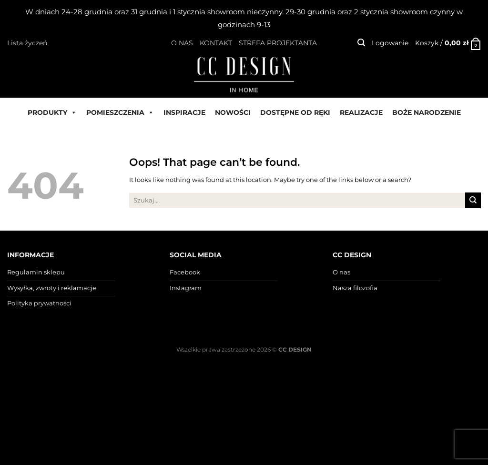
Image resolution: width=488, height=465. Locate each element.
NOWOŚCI (233, 112)
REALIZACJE (361, 112)
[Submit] (473, 200)
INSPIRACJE (184, 112)
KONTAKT (216, 43)
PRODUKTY (52, 112)
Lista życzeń (27, 43)
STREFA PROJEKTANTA (278, 43)
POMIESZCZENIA (120, 112)
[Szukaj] (361, 43)
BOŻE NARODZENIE (426, 112)
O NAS (182, 43)
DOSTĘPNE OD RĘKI (295, 112)
